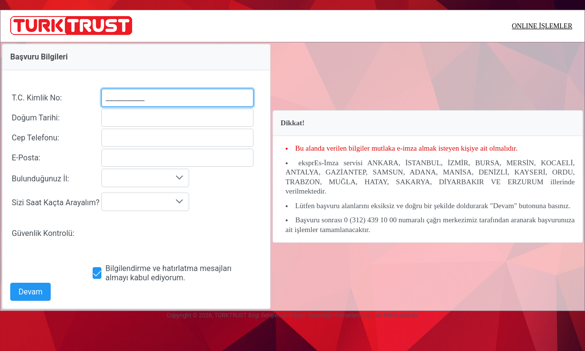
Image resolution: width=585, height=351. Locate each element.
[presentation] (175, 233)
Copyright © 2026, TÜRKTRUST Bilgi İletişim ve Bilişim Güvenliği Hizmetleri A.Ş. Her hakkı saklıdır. (292, 315)
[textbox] (177, 98)
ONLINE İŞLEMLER (542, 26)
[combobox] (145, 178)
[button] (30, 292)
